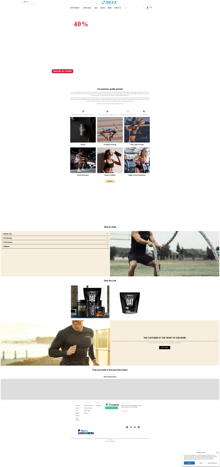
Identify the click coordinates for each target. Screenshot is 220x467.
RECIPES (110, 8)
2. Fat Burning (7, 238)
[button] (217, 452)
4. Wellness (6, 246)
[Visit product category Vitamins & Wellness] (110, 161)
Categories (98, 405)
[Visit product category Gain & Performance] (83, 161)
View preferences (212, 463)
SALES (95, 8)
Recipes (77, 415)
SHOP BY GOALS (87, 8)
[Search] (144, 7)
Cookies (86, 413)
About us (78, 405)
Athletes (78, 413)
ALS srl (113, 441)
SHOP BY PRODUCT (75, 8)
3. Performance (7, 242)
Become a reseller (88, 405)
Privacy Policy (87, 410)
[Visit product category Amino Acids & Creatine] (137, 131)
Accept (189, 463)
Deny (201, 463)
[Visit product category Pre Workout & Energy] (110, 131)
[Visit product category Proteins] (83, 131)
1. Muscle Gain (7, 234)
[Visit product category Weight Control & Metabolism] (137, 161)
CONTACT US (117, 8)
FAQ (77, 410)
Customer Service (88, 408)
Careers (77, 408)
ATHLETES (102, 8)
